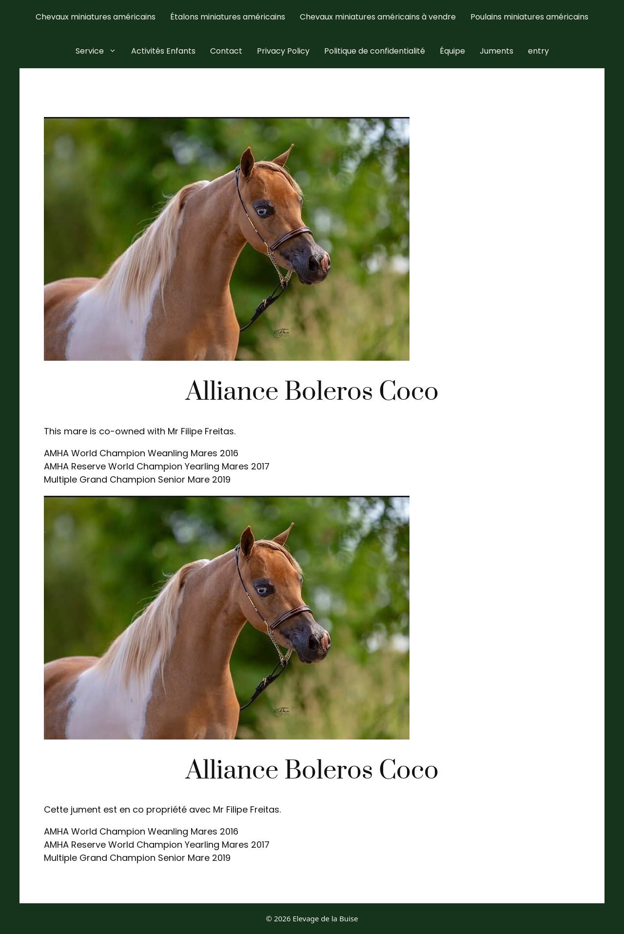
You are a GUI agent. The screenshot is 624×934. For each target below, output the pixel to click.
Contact (226, 51)
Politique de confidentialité (374, 51)
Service (100, 51)
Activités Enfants (163, 51)
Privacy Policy (283, 51)
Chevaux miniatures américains (96, 16)
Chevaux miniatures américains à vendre (378, 16)
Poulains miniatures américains (529, 16)
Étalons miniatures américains (227, 16)
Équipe (452, 51)
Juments (496, 51)
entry (538, 51)
